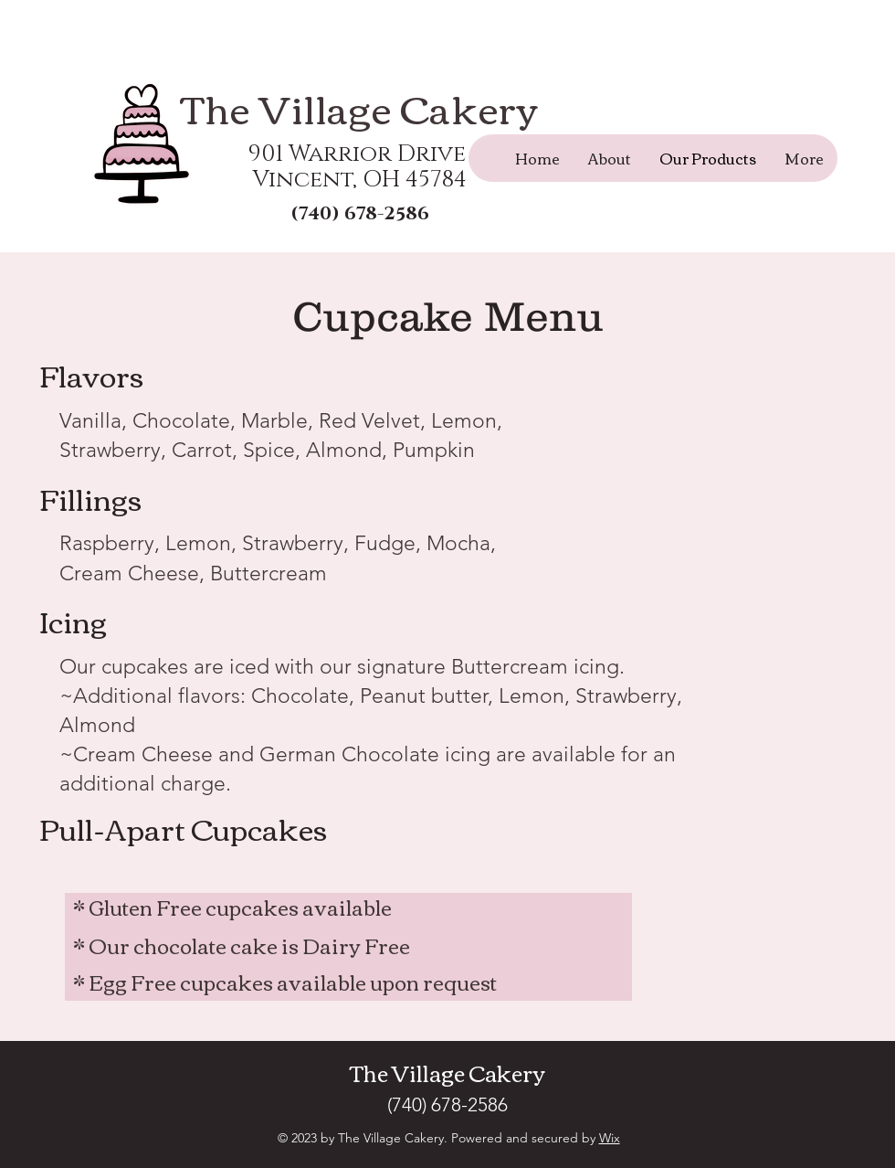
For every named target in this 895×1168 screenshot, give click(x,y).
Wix (609, 1138)
